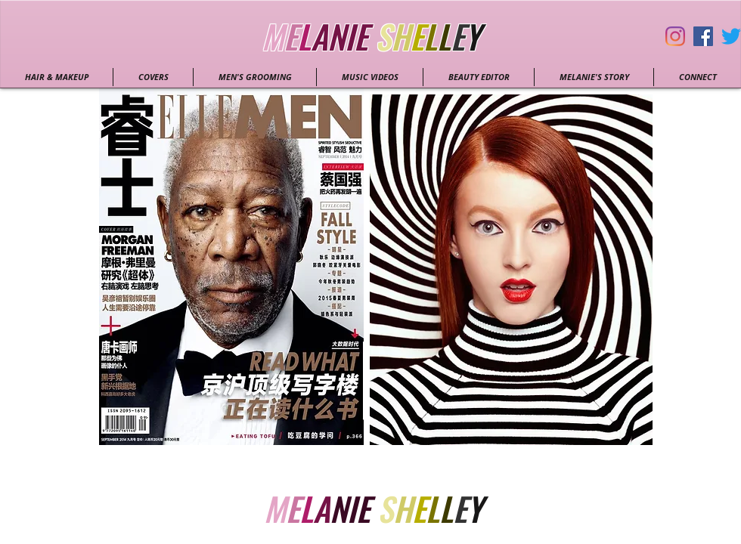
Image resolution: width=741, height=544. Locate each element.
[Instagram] (675, 36)
